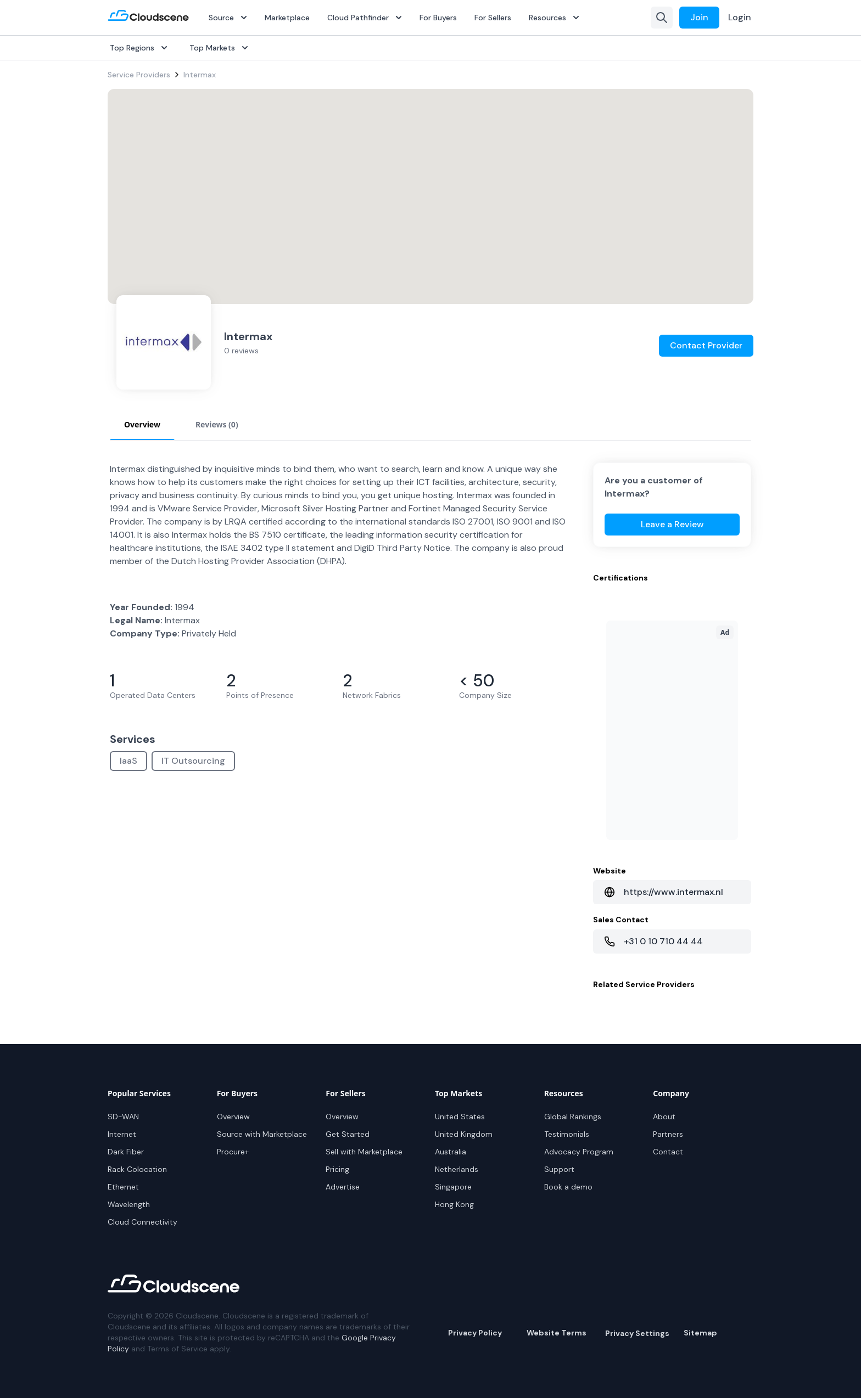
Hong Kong (454, 1204)
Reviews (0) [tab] (216, 424)
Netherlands (456, 1169)
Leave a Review (672, 524)
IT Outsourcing (193, 760)
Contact (668, 1152)
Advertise (343, 1187)
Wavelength (129, 1204)
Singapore (453, 1187)
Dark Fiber (126, 1152)
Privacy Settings (637, 1333)
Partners (668, 1134)
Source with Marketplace (262, 1134)
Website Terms (556, 1333)
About (664, 1116)
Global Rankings (572, 1116)
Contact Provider (706, 345)
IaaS (128, 760)
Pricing (337, 1169)
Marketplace (287, 17)
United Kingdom (464, 1134)
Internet (122, 1134)
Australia (450, 1152)
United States (460, 1116)
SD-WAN (123, 1116)
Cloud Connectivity (142, 1222)
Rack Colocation (137, 1169)
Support (559, 1169)
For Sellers (492, 17)
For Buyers (438, 17)
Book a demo (568, 1187)
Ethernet (123, 1187)
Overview (233, 1116)
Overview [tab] (142, 424)
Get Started (348, 1134)
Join (699, 17)
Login (739, 17)
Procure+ (233, 1152)
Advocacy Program (578, 1152)
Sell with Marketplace (364, 1152)
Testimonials (566, 1134)
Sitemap (700, 1333)
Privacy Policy (475, 1333)
